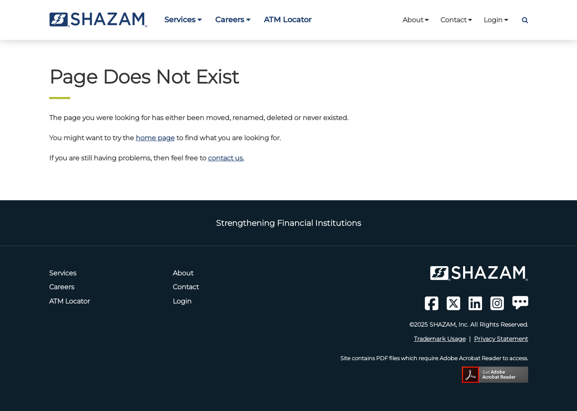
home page (155, 138)
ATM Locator (287, 19)
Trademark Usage (440, 338)
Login (496, 20)
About (416, 20)
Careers (232, 19)
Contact (456, 20)
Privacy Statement (501, 338)
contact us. (226, 158)
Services (183, 19)
